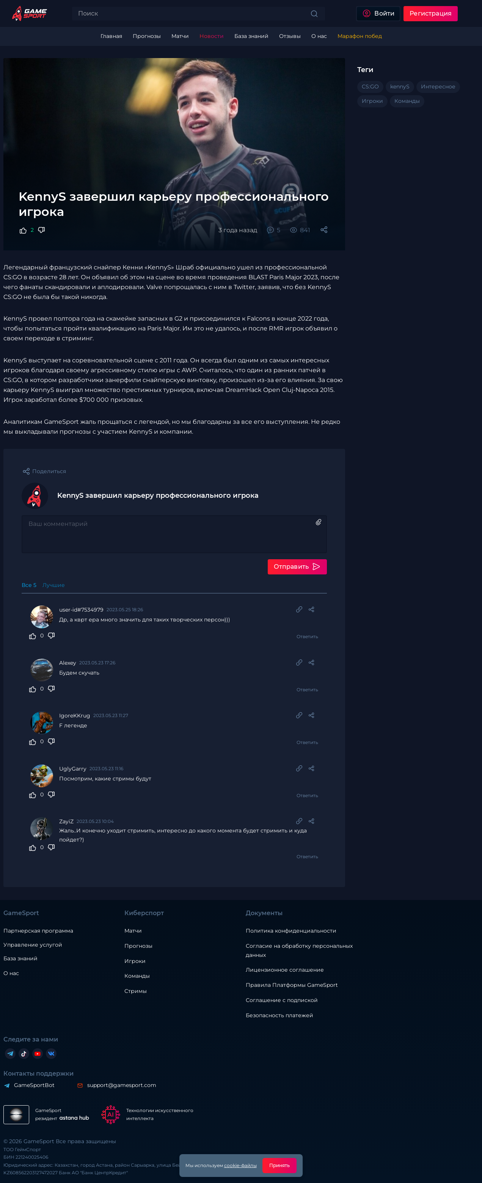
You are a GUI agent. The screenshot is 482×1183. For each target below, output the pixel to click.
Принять (279, 1165)
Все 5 (29, 585)
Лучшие (53, 585)
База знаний (20, 958)
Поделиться (49, 471)
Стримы (135, 991)
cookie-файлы (240, 1165)
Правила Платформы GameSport (292, 985)
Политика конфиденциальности (291, 930)
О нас (11, 973)
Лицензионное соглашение (285, 970)
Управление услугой (32, 945)
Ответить (307, 636)
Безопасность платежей (279, 1015)
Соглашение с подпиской (282, 1000)
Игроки (135, 961)
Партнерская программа (38, 930)
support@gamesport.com (121, 1085)
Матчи (133, 930)
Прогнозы (138, 945)
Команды (137, 976)
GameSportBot (34, 1085)
